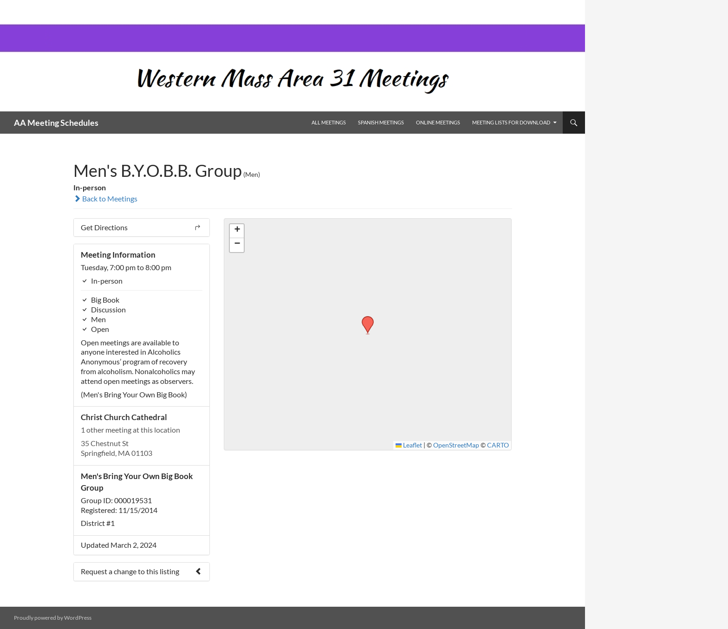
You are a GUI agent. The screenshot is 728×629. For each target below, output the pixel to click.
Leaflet (409, 445)
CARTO (498, 445)
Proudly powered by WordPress (52, 617)
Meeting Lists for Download (511, 122)
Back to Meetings (105, 198)
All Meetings (329, 122)
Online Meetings (438, 122)
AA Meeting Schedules (56, 122)
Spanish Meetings (381, 122)
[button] (364, 319)
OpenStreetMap (456, 445)
